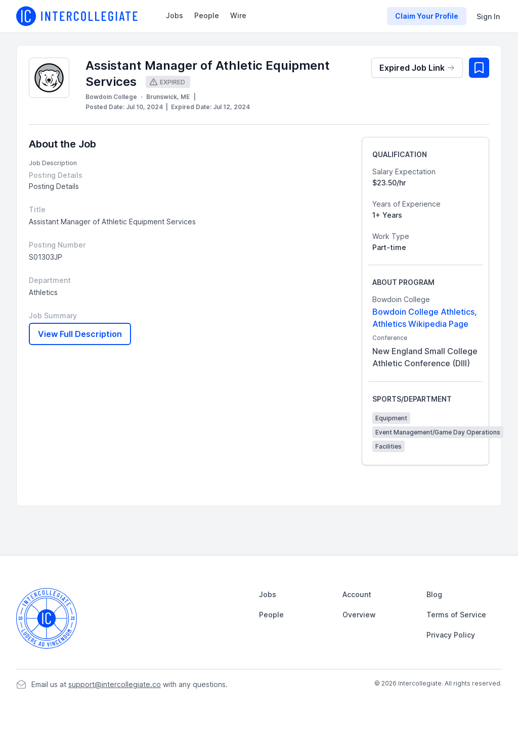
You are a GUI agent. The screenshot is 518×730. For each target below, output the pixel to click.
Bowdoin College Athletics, (424, 312)
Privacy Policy (450, 634)
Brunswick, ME (168, 97)
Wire (238, 15)
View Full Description (80, 334)
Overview (359, 614)
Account (356, 594)
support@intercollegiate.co (114, 684)
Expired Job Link (417, 68)
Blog (434, 594)
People (206, 15)
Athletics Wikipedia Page (420, 324)
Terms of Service (456, 614)
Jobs (174, 15)
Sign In (488, 16)
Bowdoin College (111, 97)
